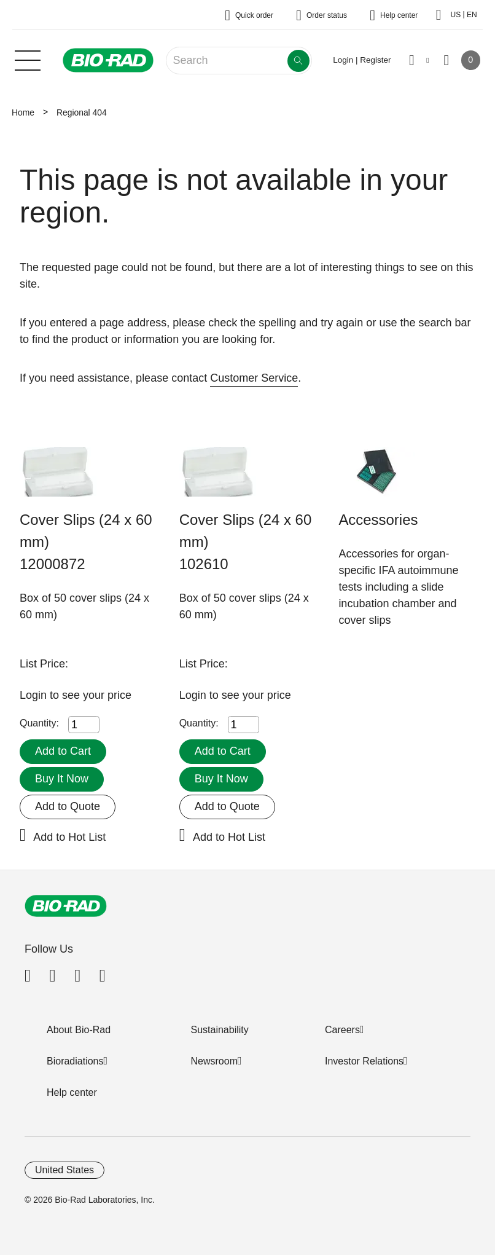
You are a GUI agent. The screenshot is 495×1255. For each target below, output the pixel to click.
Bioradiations (75, 1061)
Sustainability (220, 1030)
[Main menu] (27, 59)
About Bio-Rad (79, 1030)
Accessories (378, 519)
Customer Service (254, 378)
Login (35, 695)
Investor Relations (364, 1061)
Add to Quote (67, 806)
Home (23, 112)
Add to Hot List (69, 837)
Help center (72, 1092)
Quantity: (39, 723)
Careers (342, 1030)
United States (64, 1170)
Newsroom (214, 1061)
